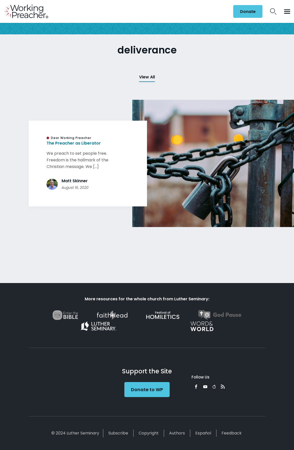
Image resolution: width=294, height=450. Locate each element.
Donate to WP (147, 389)
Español (203, 433)
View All (147, 77)
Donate (248, 12)
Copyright (149, 433)
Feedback (232, 433)
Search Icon (273, 11)
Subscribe (118, 433)
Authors (177, 433)
